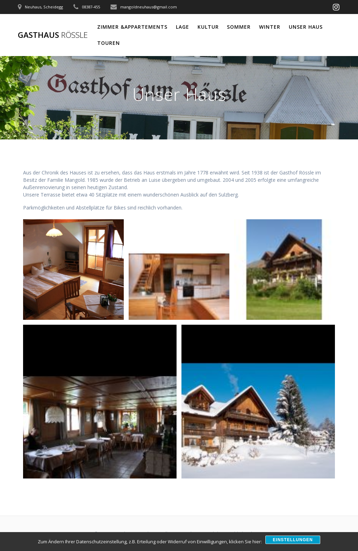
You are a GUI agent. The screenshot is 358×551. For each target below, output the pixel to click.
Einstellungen (293, 539)
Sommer (239, 26)
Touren (108, 43)
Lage (182, 26)
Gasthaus (53, 35)
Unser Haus (306, 26)
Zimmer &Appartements (132, 26)
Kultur (208, 26)
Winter (269, 26)
